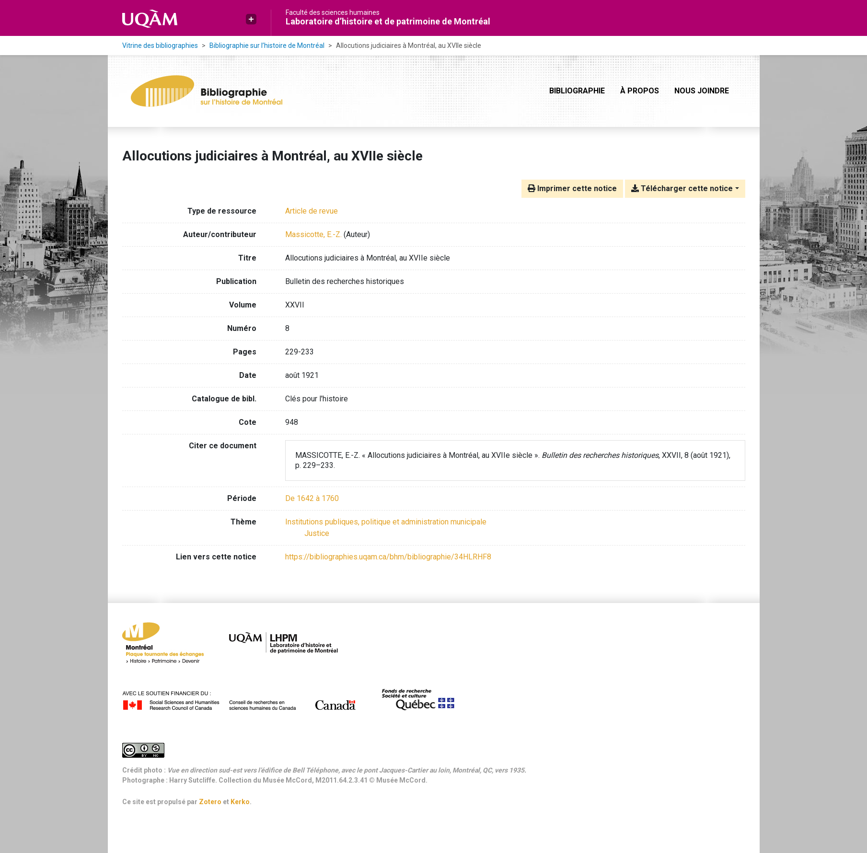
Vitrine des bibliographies (160, 45)
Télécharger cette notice (682, 188)
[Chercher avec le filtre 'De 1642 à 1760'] (312, 498)
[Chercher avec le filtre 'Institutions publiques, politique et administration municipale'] (385, 521)
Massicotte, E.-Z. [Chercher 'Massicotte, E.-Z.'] (313, 234)
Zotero (210, 802)
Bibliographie (577, 90)
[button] (251, 19)
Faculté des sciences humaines (333, 12)
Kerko (240, 802)
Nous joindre (701, 90)
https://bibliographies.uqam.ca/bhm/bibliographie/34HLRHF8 (388, 556)
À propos (639, 90)
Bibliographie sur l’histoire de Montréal (266, 45)
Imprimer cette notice (572, 188)
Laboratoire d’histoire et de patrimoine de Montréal (388, 21)
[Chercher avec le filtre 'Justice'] (316, 533)
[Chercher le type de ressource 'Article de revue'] (311, 211)
